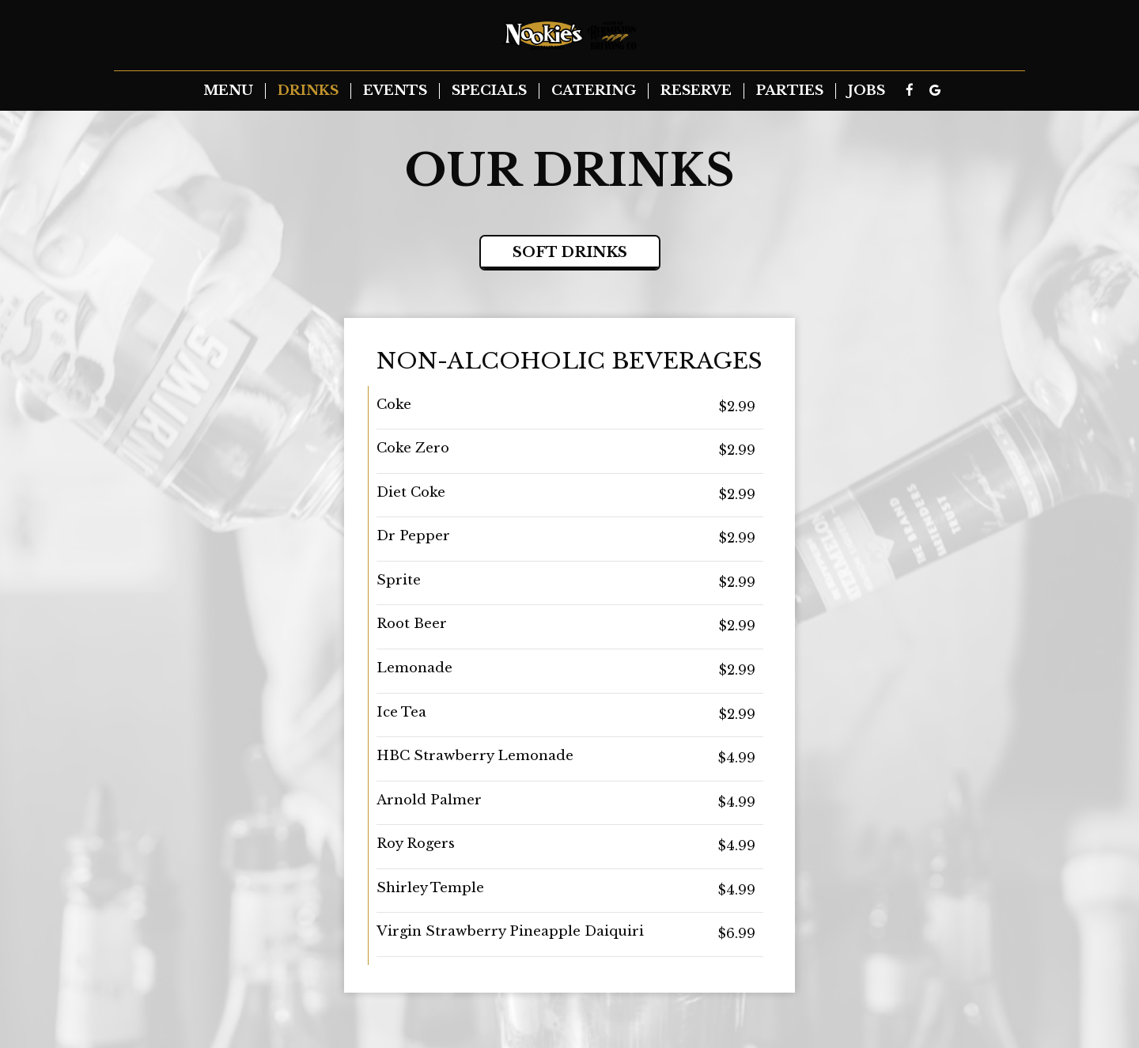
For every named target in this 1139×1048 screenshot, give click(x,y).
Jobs (866, 91)
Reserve (696, 91)
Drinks (308, 91)
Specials (489, 91)
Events (395, 91)
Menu (228, 91)
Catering (593, 91)
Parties (789, 91)
